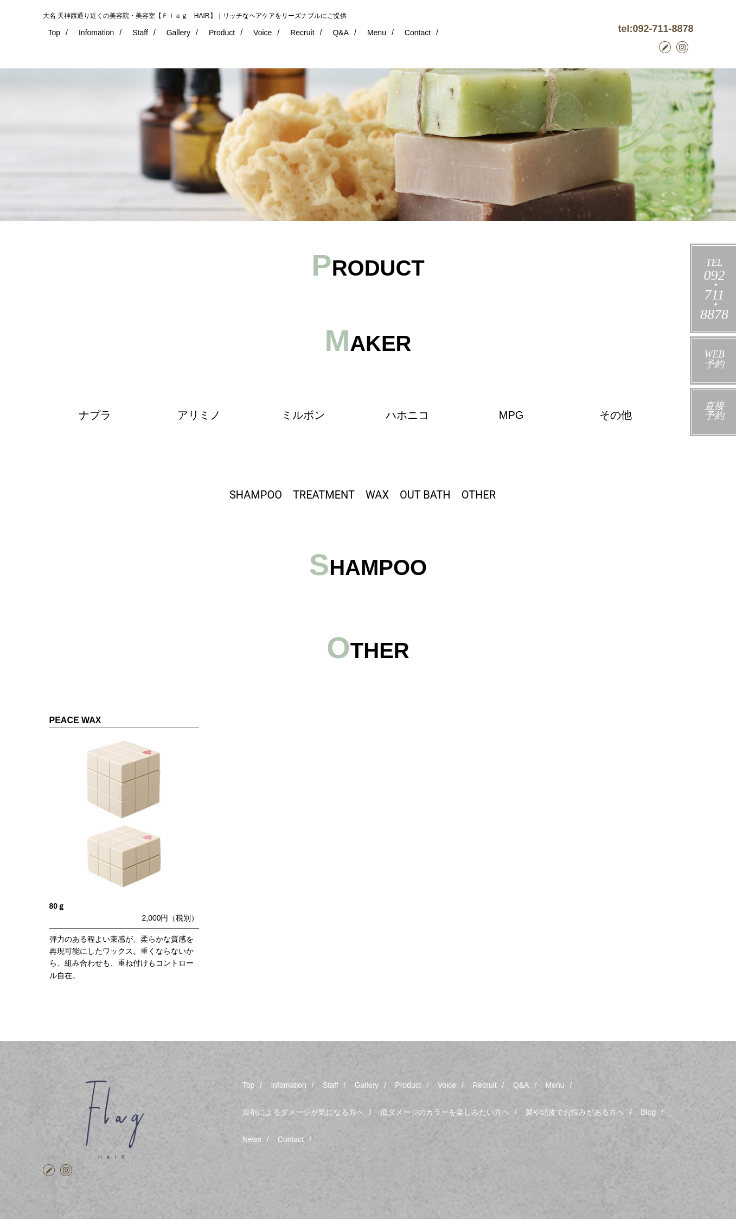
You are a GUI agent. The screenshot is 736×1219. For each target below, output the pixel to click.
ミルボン (303, 415)
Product (222, 32)
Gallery (178, 32)
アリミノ (199, 415)
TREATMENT (324, 494)
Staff (140, 32)
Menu (376, 32)
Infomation (96, 32)
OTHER (479, 494)
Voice (262, 32)
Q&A (340, 32)
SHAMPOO (255, 494)
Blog (648, 1112)
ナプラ (95, 415)
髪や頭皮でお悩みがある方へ (575, 1112)
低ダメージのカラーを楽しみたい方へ (444, 1112)
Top (54, 32)
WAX (377, 494)
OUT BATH (425, 494)
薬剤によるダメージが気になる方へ (303, 1112)
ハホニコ (407, 415)
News (251, 1139)
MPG (511, 415)
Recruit (302, 32)
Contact (418, 32)
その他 (615, 415)
